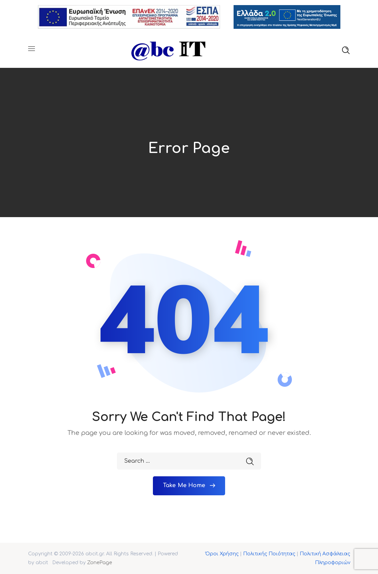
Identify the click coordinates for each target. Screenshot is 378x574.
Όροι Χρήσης (222, 553)
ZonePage (99, 562)
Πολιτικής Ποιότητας (269, 553)
